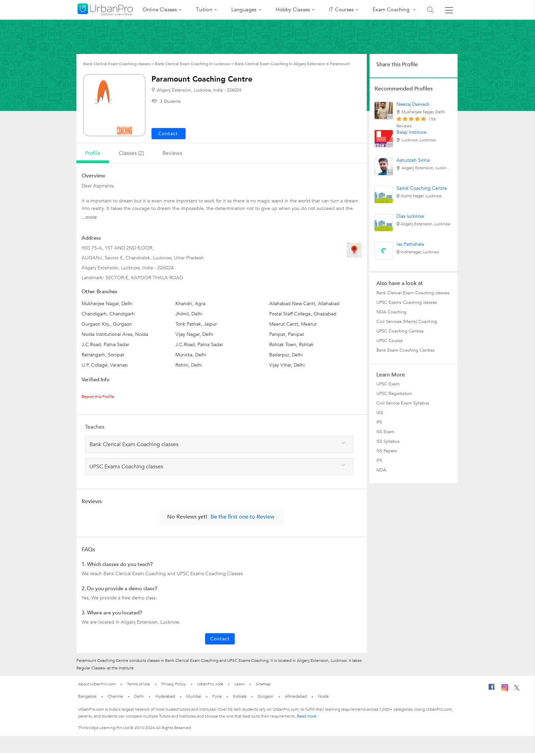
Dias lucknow (410, 216)
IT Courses (341, 9)
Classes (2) (131, 153)
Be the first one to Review (242, 517)
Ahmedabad (296, 696)
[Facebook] (492, 689)
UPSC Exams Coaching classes (406, 302)
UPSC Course (389, 341)
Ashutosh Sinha (413, 160)
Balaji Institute (411, 132)
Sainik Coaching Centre (421, 188)
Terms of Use (138, 684)
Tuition (204, 9)
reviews (172, 153)
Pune (217, 696)
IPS (379, 422)
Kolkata (239, 696)
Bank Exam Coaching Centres (405, 350)
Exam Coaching (392, 9)
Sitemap (263, 684)
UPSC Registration (394, 393)
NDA (381, 470)
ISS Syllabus (388, 441)
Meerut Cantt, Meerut (293, 324)
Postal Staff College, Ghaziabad (302, 314)
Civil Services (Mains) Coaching (406, 321)
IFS (379, 460)
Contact (220, 639)
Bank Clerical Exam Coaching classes (412, 293)
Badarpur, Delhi (286, 355)
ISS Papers (386, 451)
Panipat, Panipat (286, 334)
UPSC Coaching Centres (400, 331)
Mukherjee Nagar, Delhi (107, 303)
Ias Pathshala (410, 244)
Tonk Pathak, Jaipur (196, 324)
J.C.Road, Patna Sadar (105, 344)
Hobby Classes (293, 9)
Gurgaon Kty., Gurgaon (107, 324)
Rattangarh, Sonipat (103, 355)
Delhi (139, 696)
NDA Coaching (391, 312)
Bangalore (87, 696)
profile (92, 153)
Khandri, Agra (190, 303)
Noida (323, 696)
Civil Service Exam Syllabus (402, 403)
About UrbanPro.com (97, 684)
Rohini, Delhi (188, 365)
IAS (379, 413)
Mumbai (193, 696)
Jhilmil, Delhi (188, 314)
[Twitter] (517, 689)
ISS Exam (385, 432)
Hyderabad (165, 696)
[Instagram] (504, 690)
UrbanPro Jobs (210, 684)
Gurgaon (265, 696)
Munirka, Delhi (190, 355)
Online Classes (160, 9)
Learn (239, 684)
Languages (244, 9)
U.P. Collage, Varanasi (105, 365)
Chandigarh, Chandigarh (108, 314)
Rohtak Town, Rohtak (291, 344)
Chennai (115, 696)
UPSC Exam (388, 384)
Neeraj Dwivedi (412, 104)
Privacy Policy (173, 684)
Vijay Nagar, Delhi (194, 334)
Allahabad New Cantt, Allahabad (304, 303)
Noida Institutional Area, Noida (115, 334)
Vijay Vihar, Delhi (287, 365)
